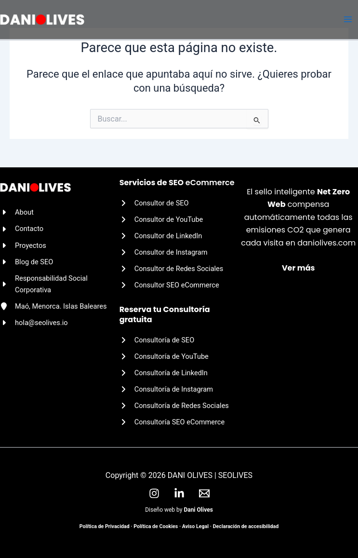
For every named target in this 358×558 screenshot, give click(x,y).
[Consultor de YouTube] (161, 219)
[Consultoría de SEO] (157, 340)
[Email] (204, 493)
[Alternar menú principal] (348, 20)
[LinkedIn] (179, 493)
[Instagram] (154, 493)
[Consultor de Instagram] (163, 252)
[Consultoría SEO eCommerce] (172, 422)
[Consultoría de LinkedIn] (163, 373)
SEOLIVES (235, 475)
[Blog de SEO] (26, 262)
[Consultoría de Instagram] (166, 389)
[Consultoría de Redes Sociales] (174, 405)
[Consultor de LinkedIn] (160, 236)
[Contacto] (21, 228)
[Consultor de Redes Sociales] (171, 268)
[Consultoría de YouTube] (164, 356)
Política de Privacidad (105, 526)
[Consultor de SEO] (154, 203)
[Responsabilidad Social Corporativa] (59, 284)
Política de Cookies (155, 526)
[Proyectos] (23, 245)
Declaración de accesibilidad (246, 526)
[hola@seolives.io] (34, 322)
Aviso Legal (195, 526)
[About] (17, 212)
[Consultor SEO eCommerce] (169, 285)
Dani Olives (198, 509)
